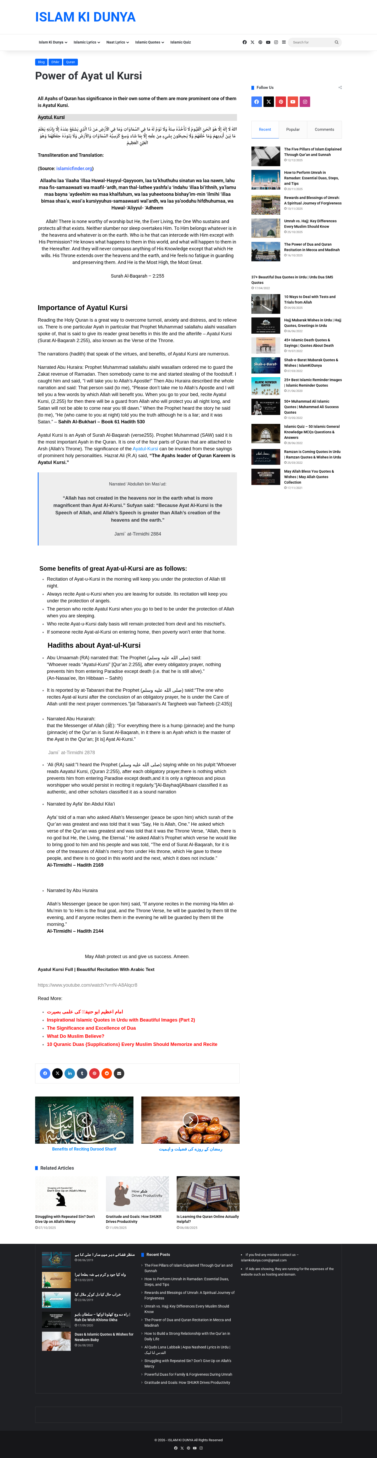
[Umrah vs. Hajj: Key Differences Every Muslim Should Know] (265, 228)
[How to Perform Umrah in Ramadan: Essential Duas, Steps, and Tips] (265, 180)
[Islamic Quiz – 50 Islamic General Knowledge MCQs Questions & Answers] (265, 433)
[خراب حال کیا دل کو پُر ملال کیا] (56, 1300)
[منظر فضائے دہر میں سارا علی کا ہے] (56, 1260)
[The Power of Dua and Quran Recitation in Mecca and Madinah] (265, 251)
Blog (41, 62)
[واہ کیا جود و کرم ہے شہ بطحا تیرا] (56, 1280)
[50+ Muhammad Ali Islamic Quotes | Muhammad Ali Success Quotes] (265, 407)
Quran (70, 62)
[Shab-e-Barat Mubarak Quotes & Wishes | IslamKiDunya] (265, 365)
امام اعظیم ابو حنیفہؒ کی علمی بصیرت (85, 1011)
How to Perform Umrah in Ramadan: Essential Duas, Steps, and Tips (311, 178)
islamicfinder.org (74, 168)
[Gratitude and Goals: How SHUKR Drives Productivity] (137, 1194)
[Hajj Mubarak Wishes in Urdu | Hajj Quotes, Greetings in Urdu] (265, 325)
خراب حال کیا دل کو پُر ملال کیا (98, 1294)
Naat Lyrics (115, 42)
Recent (265, 129)
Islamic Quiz (180, 42)
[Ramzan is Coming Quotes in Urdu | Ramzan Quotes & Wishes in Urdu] (265, 457)
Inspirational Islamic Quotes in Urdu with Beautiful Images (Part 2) (121, 1020)
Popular (293, 129)
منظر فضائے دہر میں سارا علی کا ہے (105, 1254)
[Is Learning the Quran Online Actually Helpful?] (208, 1194)
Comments (324, 129)
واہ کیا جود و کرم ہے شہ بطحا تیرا (100, 1274)
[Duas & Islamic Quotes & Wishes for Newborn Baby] (56, 1341)
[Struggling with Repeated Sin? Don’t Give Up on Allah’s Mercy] (66, 1194)
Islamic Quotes (147, 42)
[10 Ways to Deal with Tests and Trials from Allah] (265, 304)
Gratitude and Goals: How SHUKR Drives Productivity (187, 1382)
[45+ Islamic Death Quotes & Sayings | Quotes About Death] (265, 345)
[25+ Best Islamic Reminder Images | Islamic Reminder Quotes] (265, 386)
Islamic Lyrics (85, 42)
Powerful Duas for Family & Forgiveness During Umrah (188, 1374)
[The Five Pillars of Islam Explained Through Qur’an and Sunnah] (265, 156)
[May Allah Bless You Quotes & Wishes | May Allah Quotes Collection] (265, 477)
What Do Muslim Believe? (75, 1036)
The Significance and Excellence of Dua (91, 1028)
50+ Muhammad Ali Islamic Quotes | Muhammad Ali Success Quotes (311, 406)
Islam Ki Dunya (51, 42)
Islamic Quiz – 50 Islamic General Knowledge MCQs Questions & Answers (312, 432)
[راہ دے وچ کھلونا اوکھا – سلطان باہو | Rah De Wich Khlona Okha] (56, 1320)
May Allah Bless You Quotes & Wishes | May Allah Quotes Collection (309, 476)
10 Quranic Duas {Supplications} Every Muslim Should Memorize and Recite (132, 1044)
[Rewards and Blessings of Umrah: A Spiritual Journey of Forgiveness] (265, 205)
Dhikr (55, 62)
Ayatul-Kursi (145, 448)
